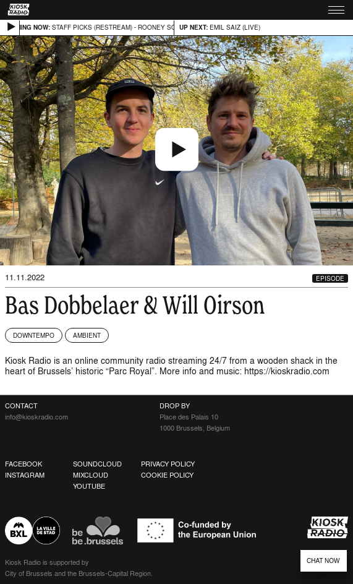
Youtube (89, 486)
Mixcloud (90, 475)
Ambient (87, 335)
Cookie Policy (167, 475)
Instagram (25, 475)
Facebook (23, 464)
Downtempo (33, 335)
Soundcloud (97, 464)
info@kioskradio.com (36, 417)
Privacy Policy (168, 464)
